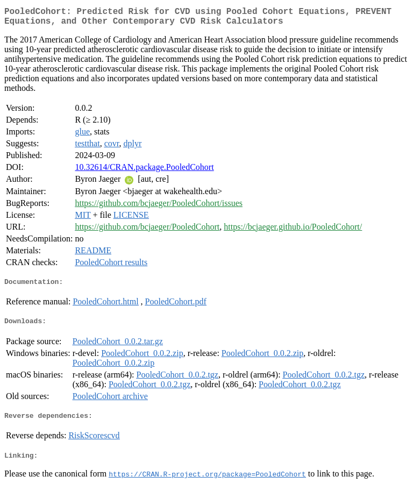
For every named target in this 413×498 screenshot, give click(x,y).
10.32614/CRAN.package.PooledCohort (144, 171)
